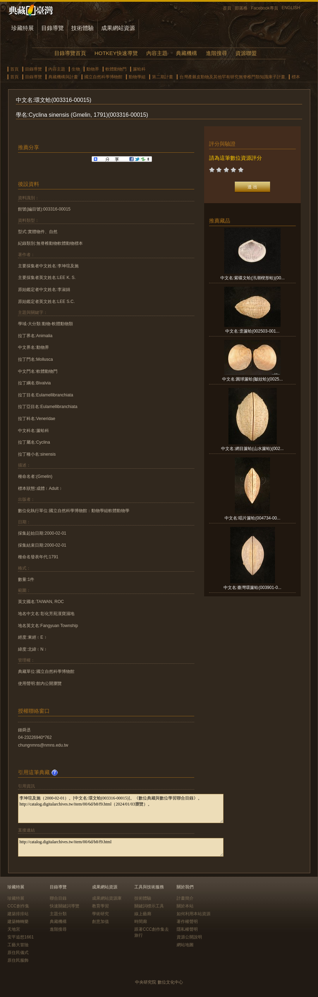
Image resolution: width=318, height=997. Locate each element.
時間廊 (140, 921)
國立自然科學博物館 (103, 76)
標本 (296, 76)
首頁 (227, 8)
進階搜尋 (216, 53)
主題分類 (58, 913)
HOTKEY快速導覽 (115, 53)
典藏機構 (186, 53)
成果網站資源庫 (107, 898)
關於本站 (185, 906)
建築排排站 (18, 913)
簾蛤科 (139, 69)
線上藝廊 (142, 913)
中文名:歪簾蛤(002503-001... (252, 331)
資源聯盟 (246, 53)
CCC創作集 (18, 906)
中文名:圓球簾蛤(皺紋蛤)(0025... (252, 379)
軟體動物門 (116, 69)
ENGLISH (291, 7)
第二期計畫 (162, 76)
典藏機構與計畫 (63, 76)
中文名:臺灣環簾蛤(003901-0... (252, 587)
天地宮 (13, 929)
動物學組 (137, 76)
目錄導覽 (52, 28)
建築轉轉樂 (18, 921)
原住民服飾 (18, 960)
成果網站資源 (118, 28)
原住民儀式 (18, 952)
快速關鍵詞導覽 (64, 906)
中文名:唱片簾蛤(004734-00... (253, 518)
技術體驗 (82, 28)
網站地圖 (185, 944)
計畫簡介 (185, 898)
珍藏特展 (22, 28)
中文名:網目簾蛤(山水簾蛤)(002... (252, 448)
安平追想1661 (20, 937)
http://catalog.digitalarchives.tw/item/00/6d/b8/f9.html (121, 847)
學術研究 (100, 913)
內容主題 (156, 53)
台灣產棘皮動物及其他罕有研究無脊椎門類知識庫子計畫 (232, 76)
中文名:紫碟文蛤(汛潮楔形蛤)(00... (252, 277)
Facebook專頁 (264, 8)
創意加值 (100, 921)
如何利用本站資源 (193, 913)
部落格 (241, 8)
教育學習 (100, 906)
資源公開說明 (189, 937)
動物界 (92, 69)
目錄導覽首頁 (70, 53)
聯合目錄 (58, 898)
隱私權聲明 (187, 929)
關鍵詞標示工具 (149, 906)
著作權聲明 (187, 921)
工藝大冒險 (18, 944)
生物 (76, 69)
